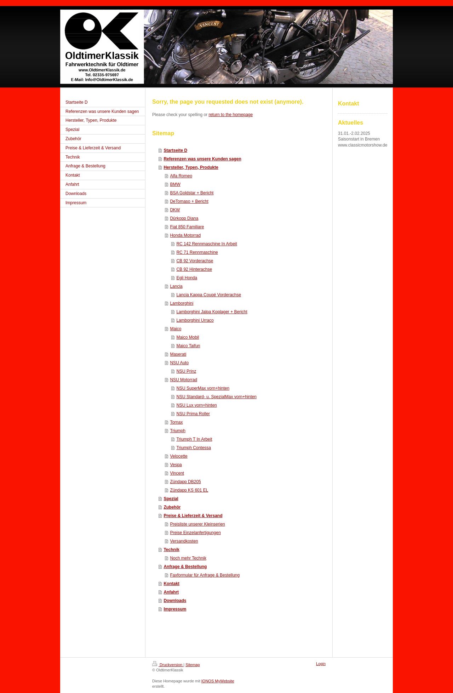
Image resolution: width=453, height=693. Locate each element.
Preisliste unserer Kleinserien (197, 524)
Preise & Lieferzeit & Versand (193, 515)
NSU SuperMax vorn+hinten (202, 388)
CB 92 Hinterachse (194, 269)
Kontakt (171, 583)
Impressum (175, 609)
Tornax (176, 422)
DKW (175, 209)
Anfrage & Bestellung (185, 566)
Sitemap (192, 665)
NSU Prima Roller (193, 413)
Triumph (177, 430)
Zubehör (172, 507)
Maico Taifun (188, 345)
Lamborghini (181, 303)
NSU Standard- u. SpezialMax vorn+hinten (216, 396)
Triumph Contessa (193, 447)
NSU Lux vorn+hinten (196, 405)
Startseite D (175, 150)
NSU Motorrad (183, 379)
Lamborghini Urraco (194, 320)
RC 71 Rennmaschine (197, 252)
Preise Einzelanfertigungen (195, 532)
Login (321, 664)
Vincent (177, 473)
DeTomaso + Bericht (189, 201)
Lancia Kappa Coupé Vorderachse (208, 294)
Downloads (175, 600)
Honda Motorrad (185, 235)
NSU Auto (179, 362)
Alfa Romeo (181, 175)
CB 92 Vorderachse (194, 260)
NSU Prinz (186, 371)
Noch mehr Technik (188, 558)
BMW (175, 184)
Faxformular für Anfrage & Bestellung (205, 575)
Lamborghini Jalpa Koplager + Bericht (211, 311)
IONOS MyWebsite (217, 681)
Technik (171, 549)
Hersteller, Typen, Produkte (191, 167)
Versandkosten (184, 541)
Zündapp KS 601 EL (189, 490)
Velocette (178, 456)
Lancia (176, 286)
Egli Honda (186, 277)
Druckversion (167, 665)
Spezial (171, 498)
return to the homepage (230, 114)
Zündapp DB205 (185, 481)
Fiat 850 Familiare (187, 226)
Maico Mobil (187, 337)
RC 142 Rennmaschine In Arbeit (206, 243)
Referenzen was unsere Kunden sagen (202, 158)
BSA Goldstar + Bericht (191, 192)
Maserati (178, 354)
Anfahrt (171, 592)
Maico (175, 328)
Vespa (176, 464)
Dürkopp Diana (184, 218)
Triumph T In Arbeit (194, 439)
